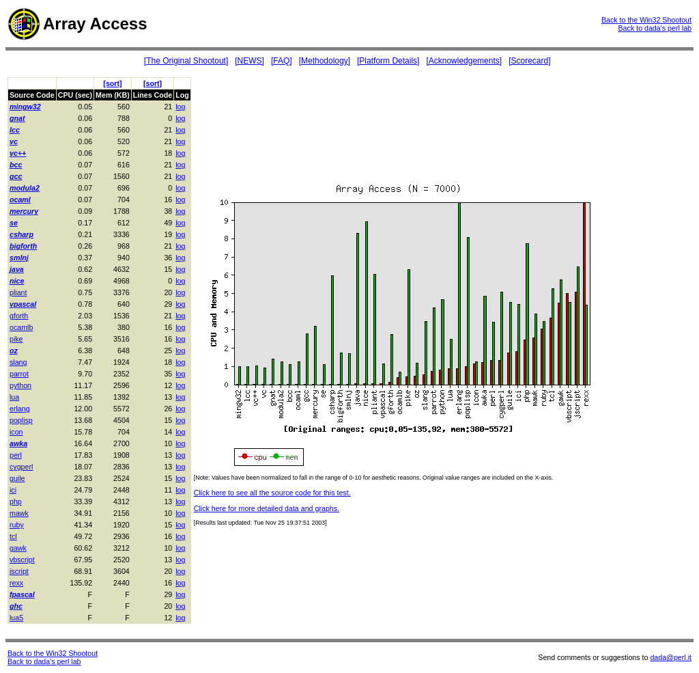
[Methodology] (324, 61)
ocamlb (21, 327)
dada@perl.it (670, 657)
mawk (19, 513)
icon (16, 432)
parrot (19, 374)
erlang (20, 408)
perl (16, 455)
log (180, 106)
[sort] (112, 83)
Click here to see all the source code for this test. (272, 493)
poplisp (21, 420)
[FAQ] (281, 61)
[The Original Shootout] (186, 61)
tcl (13, 536)
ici (13, 490)
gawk (18, 548)
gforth (19, 316)
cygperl (21, 467)
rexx (16, 583)
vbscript (22, 559)
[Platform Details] (388, 61)
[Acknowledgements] (464, 61)
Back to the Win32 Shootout (646, 20)
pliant (18, 292)
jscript (19, 571)
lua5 (16, 618)
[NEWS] (249, 61)
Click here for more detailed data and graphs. (266, 508)
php (16, 501)
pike (16, 339)
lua (14, 397)
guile (17, 478)
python (20, 385)
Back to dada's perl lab (654, 28)
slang (18, 362)
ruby (17, 525)
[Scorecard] (529, 61)
